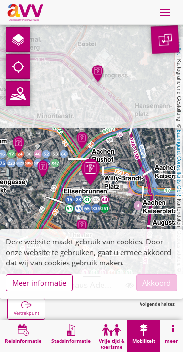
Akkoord (156, 282)
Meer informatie (39, 282)
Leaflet (179, 47)
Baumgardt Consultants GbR (179, 163)
